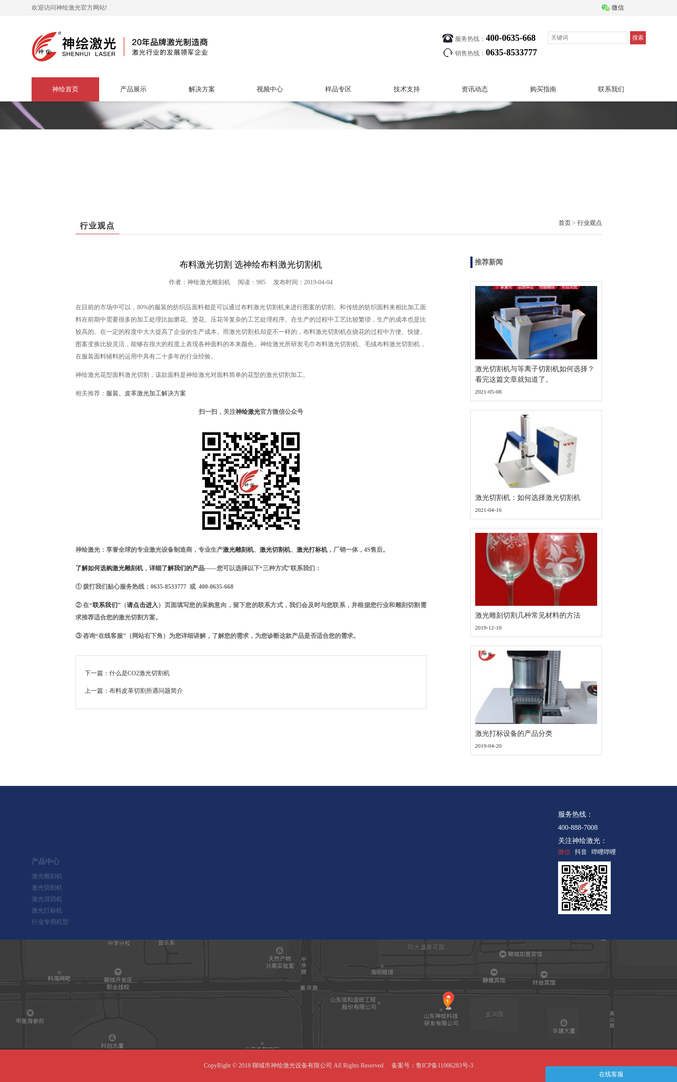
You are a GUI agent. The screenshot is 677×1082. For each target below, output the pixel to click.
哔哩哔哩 (603, 852)
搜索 (638, 37)
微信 (618, 7)
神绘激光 (248, 412)
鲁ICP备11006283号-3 (444, 1065)
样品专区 (338, 89)
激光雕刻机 (238, 549)
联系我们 (611, 89)
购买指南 (543, 89)
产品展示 (133, 89)
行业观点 (589, 223)
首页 (565, 223)
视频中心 (270, 89)
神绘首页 (65, 89)
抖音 (581, 852)
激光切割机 (275, 549)
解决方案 (202, 89)
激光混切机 (47, 911)
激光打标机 (312, 549)
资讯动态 (475, 89)
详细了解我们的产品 (176, 568)
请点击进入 (142, 605)
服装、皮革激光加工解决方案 (146, 393)
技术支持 (407, 89)
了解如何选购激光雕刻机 (109, 568)
